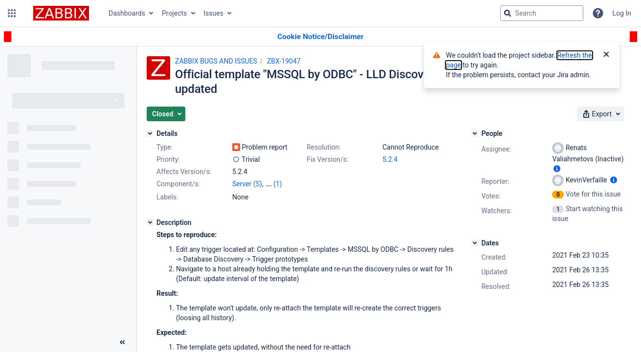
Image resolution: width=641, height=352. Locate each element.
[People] (474, 133)
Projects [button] (174, 13)
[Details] (150, 133)
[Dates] (474, 243)
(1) (277, 184)
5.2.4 (390, 159)
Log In (622, 13)
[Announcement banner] (320, 36)
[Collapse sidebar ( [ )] (122, 342)
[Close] (606, 55)
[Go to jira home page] (61, 13)
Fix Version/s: (327, 159)
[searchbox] (541, 13)
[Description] (150, 222)
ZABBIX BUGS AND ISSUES (216, 61)
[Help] (598, 13)
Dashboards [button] (127, 13)
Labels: (167, 197)
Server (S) (247, 184)
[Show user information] (557, 169)
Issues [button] (213, 13)
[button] (12, 13)
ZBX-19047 (284, 61)
